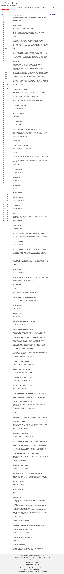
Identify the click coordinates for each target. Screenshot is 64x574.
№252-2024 (4, 116)
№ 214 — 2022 (5, 194)
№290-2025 (4, 40)
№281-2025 (4, 58)
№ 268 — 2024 (5, 84)
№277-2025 (4, 66)
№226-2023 (4, 170)
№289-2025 (4, 42)
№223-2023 (4, 176)
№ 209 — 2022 (5, 204)
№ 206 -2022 (4, 208)
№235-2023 (4, 152)
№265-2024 (4, 90)
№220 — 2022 (4, 182)
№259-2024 (4, 102)
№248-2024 (4, 124)
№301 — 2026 (4, 18)
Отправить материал (5, 9)
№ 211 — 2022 (5, 200)
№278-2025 (4, 64)
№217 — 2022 (4, 186)
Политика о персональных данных (26, 566)
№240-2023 (4, 140)
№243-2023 (4, 134)
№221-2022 (4, 180)
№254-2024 (4, 112)
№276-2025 (4, 68)
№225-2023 (4, 172)
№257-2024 (4, 106)
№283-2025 (4, 54)
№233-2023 (4, 156)
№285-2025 (4, 50)
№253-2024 (4, 114)
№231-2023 (4, 160)
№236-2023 (4, 150)
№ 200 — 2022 (5, 218)
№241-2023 (4, 138)
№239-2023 (4, 144)
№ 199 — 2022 (5, 220)
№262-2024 (4, 96)
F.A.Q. (49, 7)
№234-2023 (4, 154)
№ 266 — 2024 (5, 88)
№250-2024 (4, 120)
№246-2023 (4, 128)
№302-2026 (4, 16)
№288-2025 (4, 44)
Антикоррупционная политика (39, 566)
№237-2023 (4, 148)
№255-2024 (4, 110)
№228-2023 (4, 168)
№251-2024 (4, 118)
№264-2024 (4, 92)
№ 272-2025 (4, 78)
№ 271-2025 (4, 76)
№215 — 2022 (4, 192)
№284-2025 (4, 52)
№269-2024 (4, 82)
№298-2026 (4, 24)
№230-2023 (4, 162)
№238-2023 (4, 146)
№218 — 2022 (4, 188)
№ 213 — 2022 (5, 196)
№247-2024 (4, 126)
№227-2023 (4, 164)
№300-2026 (4, 20)
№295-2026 (4, 30)
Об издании (20, 7)
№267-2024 (4, 86)
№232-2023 (4, 158)
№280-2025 (4, 60)
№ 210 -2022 (4, 202)
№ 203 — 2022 (5, 214)
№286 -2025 (4, 48)
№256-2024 (4, 108)
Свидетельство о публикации (40, 7)
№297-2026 (4, 26)
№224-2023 (4, 174)
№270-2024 (4, 80)
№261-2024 (4, 98)
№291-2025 (4, 38)
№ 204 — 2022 (5, 212)
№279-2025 (4, 62)
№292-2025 (4, 36)
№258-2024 (4, 104)
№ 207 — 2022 (5, 206)
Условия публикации (29, 7)
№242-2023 (4, 136)
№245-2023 (4, 130)
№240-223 (4, 142)
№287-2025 (4, 46)
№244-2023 (4, 132)
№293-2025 (4, 34)
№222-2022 (4, 178)
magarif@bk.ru (41, 567)
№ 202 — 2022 (5, 216)
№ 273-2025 (4, 74)
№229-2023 (4, 166)
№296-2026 (4, 28)
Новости (21, 15)
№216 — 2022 (4, 190)
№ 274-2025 (4, 72)
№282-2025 (4, 56)
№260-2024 (4, 100)
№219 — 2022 (4, 184)
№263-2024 (4, 94)
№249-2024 (4, 122)
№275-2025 (4, 70)
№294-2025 (4, 32)
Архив (54, 7)
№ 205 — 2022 (5, 210)
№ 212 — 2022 (5, 198)
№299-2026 (4, 22)
